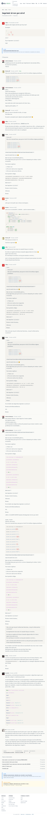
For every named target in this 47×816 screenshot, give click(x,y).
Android (45, 3)
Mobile (33, 3)
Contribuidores (28, 814)
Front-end (3, 801)
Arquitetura (3, 810)
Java (21, 3)
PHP (41, 3)
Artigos (10, 801)
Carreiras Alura (12, 797)
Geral (24, 3)
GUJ (3, 9)
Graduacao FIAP (12, 802)
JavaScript (3, 805)
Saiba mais (23, 814)
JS (38, 3)
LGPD (33, 814)
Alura (22, 797)
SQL (36, 3)
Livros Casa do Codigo (13, 805)
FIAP (21, 799)
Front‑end (28, 3)
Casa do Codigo (24, 801)
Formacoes (11, 799)
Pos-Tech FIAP (12, 804)
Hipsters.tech (23, 802)
